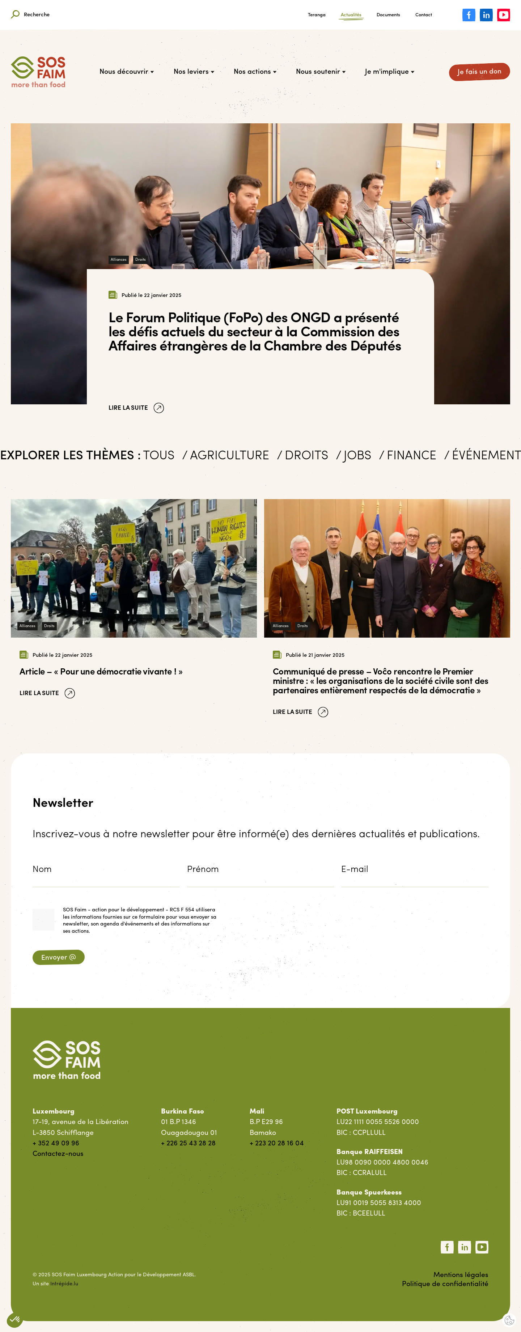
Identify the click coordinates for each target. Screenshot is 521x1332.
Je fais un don (479, 72)
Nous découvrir (126, 72)
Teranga (317, 15)
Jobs (360, 457)
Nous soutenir (321, 72)
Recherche (30, 14)
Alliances (119, 260)
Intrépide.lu (64, 1284)
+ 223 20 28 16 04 (277, 1143)
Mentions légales (460, 1275)
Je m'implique (389, 72)
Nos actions (255, 72)
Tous (161, 457)
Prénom (203, 869)
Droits (140, 260)
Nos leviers (194, 72)
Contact (423, 15)
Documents (388, 15)
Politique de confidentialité (445, 1284)
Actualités (351, 15)
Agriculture (231, 457)
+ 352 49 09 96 (56, 1143)
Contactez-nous (58, 1154)
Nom (42, 869)
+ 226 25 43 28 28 (188, 1143)
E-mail (354, 869)
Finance (413, 457)
